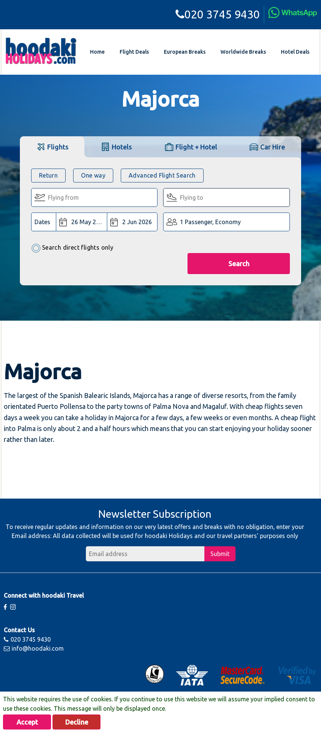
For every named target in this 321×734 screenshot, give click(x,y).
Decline (76, 722)
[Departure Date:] (81, 222)
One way (93, 175)
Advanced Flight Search (162, 175)
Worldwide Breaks (243, 52)
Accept (27, 722)
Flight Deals (134, 52)
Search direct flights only (72, 248)
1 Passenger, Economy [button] (210, 222)
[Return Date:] (132, 222)
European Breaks (185, 52)
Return (48, 175)
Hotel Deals (295, 52)
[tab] (52, 146)
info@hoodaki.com (34, 648)
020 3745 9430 (218, 14)
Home (97, 52)
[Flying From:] (94, 197)
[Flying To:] (226, 197)
